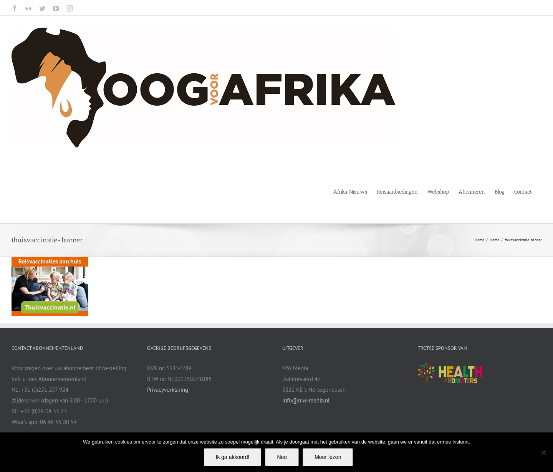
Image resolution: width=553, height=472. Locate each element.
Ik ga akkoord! (233, 457)
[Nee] (543, 452)
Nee (282, 457)
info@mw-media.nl (305, 400)
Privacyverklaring (167, 389)
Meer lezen (328, 457)
